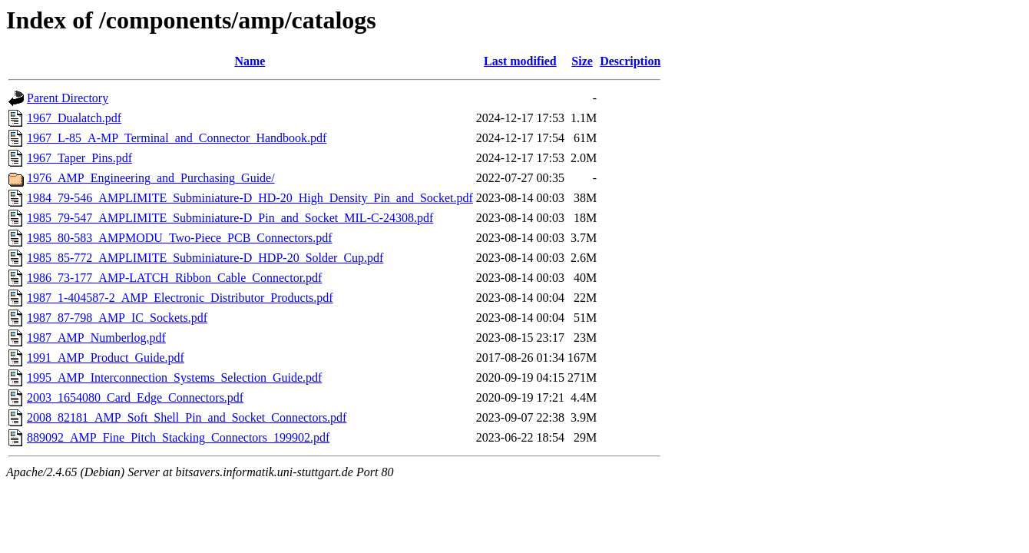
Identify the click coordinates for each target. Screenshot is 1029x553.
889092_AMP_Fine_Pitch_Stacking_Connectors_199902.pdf (178, 437)
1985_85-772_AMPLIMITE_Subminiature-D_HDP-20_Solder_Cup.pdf (205, 257)
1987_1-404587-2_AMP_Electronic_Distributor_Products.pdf (180, 297)
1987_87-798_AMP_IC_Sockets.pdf (117, 317)
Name (249, 61)
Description (630, 61)
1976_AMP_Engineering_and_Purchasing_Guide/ (151, 177)
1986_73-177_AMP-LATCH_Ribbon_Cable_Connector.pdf (174, 277)
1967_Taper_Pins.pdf (79, 157)
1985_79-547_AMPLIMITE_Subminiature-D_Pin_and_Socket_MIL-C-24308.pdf (230, 217)
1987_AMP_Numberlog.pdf (96, 337)
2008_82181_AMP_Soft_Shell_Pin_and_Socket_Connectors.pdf (186, 417)
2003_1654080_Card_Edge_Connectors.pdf (135, 397)
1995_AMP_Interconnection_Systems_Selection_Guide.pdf (174, 377)
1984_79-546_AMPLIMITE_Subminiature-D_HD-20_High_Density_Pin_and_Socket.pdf (250, 197)
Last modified (520, 61)
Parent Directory (67, 97)
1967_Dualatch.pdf (74, 117)
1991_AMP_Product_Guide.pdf (105, 357)
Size (582, 61)
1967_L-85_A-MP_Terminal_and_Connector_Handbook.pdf (176, 137)
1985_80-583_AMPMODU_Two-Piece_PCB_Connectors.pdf (180, 237)
